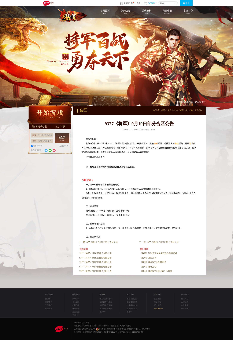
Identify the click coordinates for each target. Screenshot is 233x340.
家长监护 (157, 305)
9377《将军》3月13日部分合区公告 (95, 253)
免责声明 (184, 308)
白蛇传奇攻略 (132, 302)
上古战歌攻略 (132, 308)
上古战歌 (75, 312)
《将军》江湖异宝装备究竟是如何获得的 (158, 253)
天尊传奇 (75, 299)
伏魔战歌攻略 (132, 305)
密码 (34, 141)
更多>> (75, 315)
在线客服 (157, 299)
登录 (187, 3)
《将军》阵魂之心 (148, 267)
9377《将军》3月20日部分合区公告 (95, 262)
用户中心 (48, 302)
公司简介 (184, 299)
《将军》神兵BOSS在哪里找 (153, 262)
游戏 (156, 143)
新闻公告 (126, 12)
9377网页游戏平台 (48, 3)
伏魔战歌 (75, 308)
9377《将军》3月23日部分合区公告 (95, 267)
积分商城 (48, 308)
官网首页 (105, 12)
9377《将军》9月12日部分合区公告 (163, 242)
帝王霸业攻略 (132, 299)
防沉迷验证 (158, 308)
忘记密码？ (63, 146)
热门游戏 (152, 3)
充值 (138, 3)
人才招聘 (184, 302)
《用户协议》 (102, 326)
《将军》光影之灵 (148, 258)
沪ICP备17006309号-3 (106, 329)
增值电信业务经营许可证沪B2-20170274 (134, 329)
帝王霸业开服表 (106, 299)
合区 (169, 110)
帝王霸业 (75, 302)
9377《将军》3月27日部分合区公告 (95, 271)
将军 (163, 110)
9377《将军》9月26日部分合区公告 (102, 242)
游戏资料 (146, 12)
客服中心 (188, 12)
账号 (34, 135)
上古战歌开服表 (106, 308)
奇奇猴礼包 (128, 3)
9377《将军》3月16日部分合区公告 (95, 258)
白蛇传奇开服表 (106, 302)
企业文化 (184, 305)
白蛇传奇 (75, 305)
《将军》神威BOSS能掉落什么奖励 (156, 271)
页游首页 (48, 299)
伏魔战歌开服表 (106, 305)
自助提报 (157, 302)
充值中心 (167, 12)
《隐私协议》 (115, 326)
